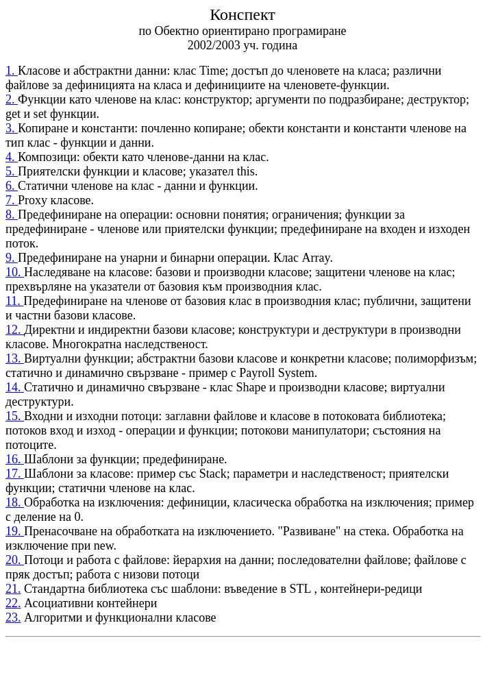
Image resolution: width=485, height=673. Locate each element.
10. (14, 272)
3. (11, 128)
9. (11, 258)
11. (14, 301)
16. (14, 459)
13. (14, 358)
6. (11, 186)
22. (13, 603)
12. (14, 329)
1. (11, 70)
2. (11, 99)
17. (14, 473)
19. (14, 531)
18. (14, 502)
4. (11, 157)
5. (11, 171)
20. (14, 560)
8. (11, 214)
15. (14, 416)
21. (13, 589)
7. (11, 200)
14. (14, 387)
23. (13, 617)
